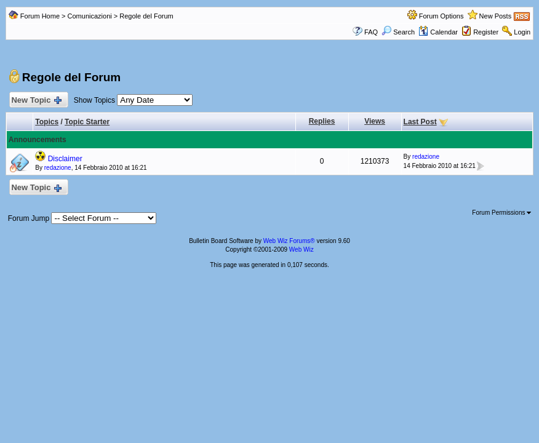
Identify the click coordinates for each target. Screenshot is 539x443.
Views (374, 121)
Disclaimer (65, 158)
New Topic (36, 100)
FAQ (371, 32)
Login (522, 32)
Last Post (420, 122)
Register (485, 32)
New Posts (495, 16)
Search (398, 32)
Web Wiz (301, 249)
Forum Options (441, 16)
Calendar (438, 32)
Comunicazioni (90, 16)
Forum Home (40, 16)
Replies (322, 121)
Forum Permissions (501, 212)
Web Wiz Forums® (289, 240)
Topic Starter (87, 122)
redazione (57, 167)
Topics (46, 122)
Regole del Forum (146, 16)
